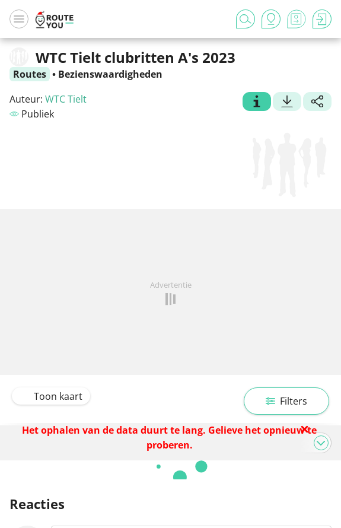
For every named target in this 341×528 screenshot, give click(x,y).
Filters (286, 401)
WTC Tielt (66, 99)
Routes (29, 74)
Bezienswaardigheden (110, 74)
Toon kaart (51, 396)
